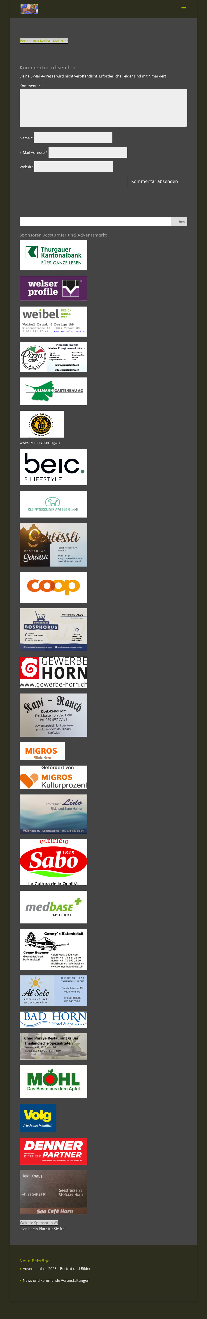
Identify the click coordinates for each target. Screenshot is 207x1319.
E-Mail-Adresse (34, 152)
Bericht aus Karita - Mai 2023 (44, 40)
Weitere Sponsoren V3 (39, 1222)
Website (26, 166)
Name (26, 138)
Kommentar (31, 85)
